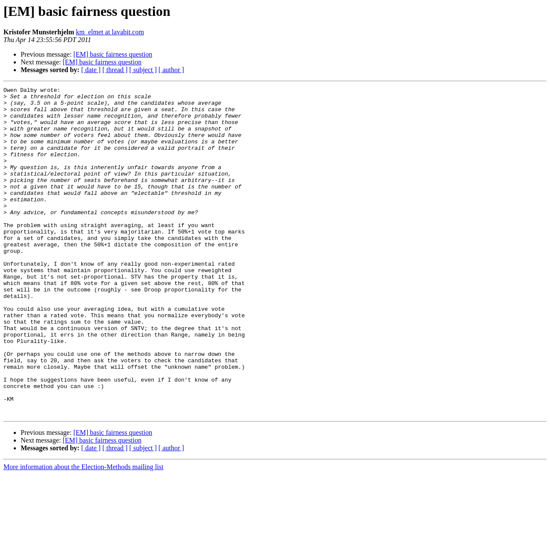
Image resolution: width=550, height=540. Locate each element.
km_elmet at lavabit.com (110, 32)
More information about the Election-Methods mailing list (83, 532)
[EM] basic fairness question (113, 54)
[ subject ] (143, 69)
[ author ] (171, 69)
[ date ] (91, 69)
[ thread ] (115, 69)
